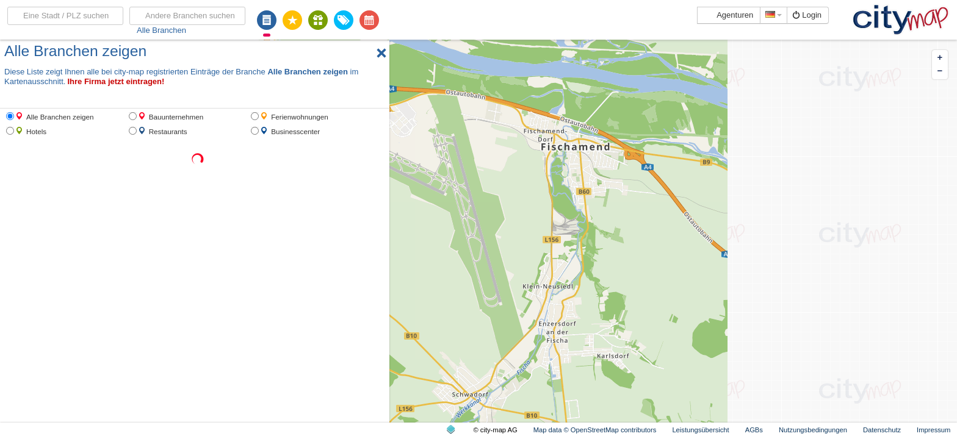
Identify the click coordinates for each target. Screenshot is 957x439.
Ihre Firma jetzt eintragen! (115, 81)
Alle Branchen (161, 30)
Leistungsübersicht (700, 430)
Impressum (933, 430)
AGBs (754, 430)
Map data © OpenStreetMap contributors (595, 430)
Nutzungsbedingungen (813, 430)
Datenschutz (882, 430)
